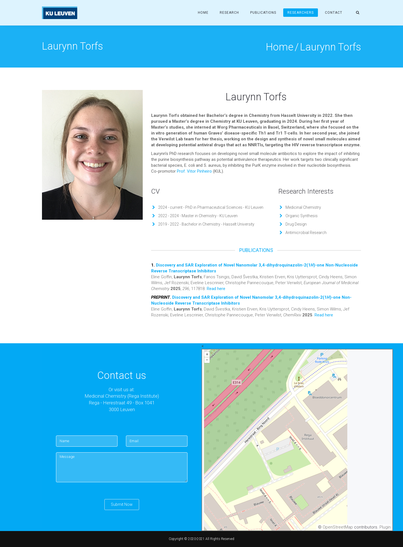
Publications (263, 13)
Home (203, 13)
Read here (216, 288)
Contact (333, 13)
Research (229, 13)
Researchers (300, 13)
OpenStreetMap (338, 527)
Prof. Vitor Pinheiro (194, 171)
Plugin (384, 527)
